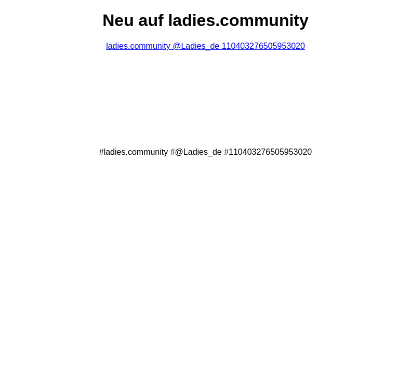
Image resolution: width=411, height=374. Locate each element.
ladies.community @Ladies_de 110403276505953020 (205, 46)
